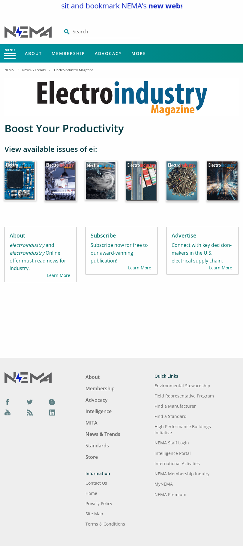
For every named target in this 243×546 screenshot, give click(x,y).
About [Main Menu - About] (33, 53)
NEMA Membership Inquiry (181, 474)
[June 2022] (20, 185)
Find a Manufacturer (175, 406)
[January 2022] (222, 185)
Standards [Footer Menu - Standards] (97, 445)
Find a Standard (170, 416)
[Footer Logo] (28, 377)
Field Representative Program (184, 396)
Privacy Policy (99, 503)
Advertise (184, 235)
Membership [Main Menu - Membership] (68, 53)
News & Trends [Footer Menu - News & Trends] (103, 434)
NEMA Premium (170, 494)
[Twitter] (30, 402)
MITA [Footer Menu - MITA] (92, 422)
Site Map (94, 514)
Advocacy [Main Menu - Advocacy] (108, 53)
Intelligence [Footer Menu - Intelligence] (99, 411)
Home (91, 493)
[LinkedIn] (52, 412)
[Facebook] (7, 402)
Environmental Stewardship (182, 385)
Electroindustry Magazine (74, 70)
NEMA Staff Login (171, 443)
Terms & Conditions (105, 524)
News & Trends (34, 70)
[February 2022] (182, 185)
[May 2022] (60, 185)
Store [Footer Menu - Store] (92, 457)
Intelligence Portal (172, 453)
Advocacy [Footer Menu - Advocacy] (97, 400)
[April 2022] (101, 185)
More (138, 53)
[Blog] (52, 402)
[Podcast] (30, 412)
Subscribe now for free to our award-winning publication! (119, 253)
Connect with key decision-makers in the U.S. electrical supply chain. (202, 253)
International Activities (177, 463)
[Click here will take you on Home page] (28, 31)
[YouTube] (7, 412)
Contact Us (96, 483)
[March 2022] (142, 185)
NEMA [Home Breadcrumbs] (9, 70)
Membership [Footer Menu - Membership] (100, 388)
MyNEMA (163, 484)
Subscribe (103, 235)
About (17, 235)
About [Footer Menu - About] (93, 377)
